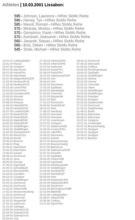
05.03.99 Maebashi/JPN (54, 182)
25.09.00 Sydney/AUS (15, 212)
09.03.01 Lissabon (13, 176)
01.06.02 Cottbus (87, 66)
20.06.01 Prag (10, 144)
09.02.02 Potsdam (87, 96)
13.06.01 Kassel (12, 153)
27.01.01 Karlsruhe (13, 203)
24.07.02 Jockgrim (51, 123)
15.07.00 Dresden (50, 153)
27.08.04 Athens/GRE (52, 60)
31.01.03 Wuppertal (51, 96)
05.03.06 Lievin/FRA (14, 87)
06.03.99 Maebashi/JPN (54, 179)
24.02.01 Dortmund (13, 185)
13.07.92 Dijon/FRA (51, 203)
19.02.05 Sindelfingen (15, 129)
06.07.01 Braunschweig (91, 126)
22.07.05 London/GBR (15, 111)
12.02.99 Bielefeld (50, 191)
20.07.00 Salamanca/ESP (55, 150)
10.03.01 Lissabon (13, 173)
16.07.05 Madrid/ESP (15, 114)
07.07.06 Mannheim (14, 75)
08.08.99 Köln (48, 176)
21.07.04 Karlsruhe (51, 66)
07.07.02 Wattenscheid (53, 126)
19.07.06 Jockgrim (13, 66)
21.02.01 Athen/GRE (14, 188)
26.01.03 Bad (48, 99)
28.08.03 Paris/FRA (51, 69)
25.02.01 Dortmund (13, 182)
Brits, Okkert (33, 45)
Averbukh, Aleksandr (39, 37)
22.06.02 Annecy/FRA (53, 129)
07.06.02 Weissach (88, 63)
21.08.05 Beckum (12, 99)
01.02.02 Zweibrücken (90, 102)
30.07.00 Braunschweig (54, 141)
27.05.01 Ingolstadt (13, 164)
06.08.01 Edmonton (88, 117)
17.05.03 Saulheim (51, 87)
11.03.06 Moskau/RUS (15, 84)
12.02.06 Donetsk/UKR (16, 93)
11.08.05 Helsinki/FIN (15, 108)
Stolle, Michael (35, 49)
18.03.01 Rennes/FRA (15, 170)
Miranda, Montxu (36, 28)
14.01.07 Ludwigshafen (16, 60)
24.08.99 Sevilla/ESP (52, 170)
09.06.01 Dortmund (13, 156)
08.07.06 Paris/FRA (14, 72)
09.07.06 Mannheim (14, 69)
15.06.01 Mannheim (14, 150)
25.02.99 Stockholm (51, 185)
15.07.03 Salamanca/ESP (55, 75)
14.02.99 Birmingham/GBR (56, 188)
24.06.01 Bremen (87, 138)
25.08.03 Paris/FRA (51, 72)
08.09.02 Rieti (48, 108)
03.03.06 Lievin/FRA (14, 90)
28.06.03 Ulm (48, 81)
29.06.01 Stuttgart (87, 135)
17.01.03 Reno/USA (51, 102)
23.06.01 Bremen (12, 141)
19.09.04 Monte (11, 138)
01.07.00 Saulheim (51, 156)
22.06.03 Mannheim (51, 84)
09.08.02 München (51, 117)
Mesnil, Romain (35, 24)
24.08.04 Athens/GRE (52, 63)
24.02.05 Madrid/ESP (15, 123)
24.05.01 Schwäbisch (15, 167)
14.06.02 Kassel (49, 138)
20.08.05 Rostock (12, 102)
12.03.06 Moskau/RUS (15, 81)
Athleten (10, 4)
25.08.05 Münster (12, 96)
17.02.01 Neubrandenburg (18, 191)
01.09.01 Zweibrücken (90, 108)
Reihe (84, 16)
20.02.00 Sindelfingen (52, 167)
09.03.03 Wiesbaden (52, 90)
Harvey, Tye (32, 20)
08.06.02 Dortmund (88, 60)
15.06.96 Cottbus (50, 200)
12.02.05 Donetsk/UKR (16, 132)
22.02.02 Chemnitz (88, 84)
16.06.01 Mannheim (14, 147)
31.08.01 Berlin (86, 111)
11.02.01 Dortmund (13, 194)
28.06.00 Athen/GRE (52, 158)
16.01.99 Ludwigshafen (53, 194)
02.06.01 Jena (10, 158)
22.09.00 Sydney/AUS (15, 215)
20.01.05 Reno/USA (14, 135)
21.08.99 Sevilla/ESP (52, 173)
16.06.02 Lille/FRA (51, 132)
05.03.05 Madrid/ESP (15, 120)
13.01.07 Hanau (11, 63)
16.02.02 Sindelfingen (90, 93)
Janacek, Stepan (36, 41)
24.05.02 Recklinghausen (92, 69)
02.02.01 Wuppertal (14, 200)
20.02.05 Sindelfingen (15, 126)
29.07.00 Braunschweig (54, 144)
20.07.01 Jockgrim (88, 120)
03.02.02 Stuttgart (87, 99)
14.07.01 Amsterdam (89, 123)
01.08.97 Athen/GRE (52, 197)
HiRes (62, 16)
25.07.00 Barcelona (51, 147)
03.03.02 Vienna (86, 78)
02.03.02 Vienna (86, 81)
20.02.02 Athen (86, 87)
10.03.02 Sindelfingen (90, 75)
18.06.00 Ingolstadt (51, 161)
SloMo (73, 16)
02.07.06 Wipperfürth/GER (18, 78)
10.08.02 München (51, 114)
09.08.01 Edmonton (88, 114)
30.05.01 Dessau (12, 161)
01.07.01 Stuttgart (87, 129)
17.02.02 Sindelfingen (90, 90)
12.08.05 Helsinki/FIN (15, 105)
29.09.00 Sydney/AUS (15, 209)
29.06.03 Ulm (48, 78)
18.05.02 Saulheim (88, 72)
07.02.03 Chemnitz (51, 93)
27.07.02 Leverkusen (52, 120)
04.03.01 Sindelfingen (15, 179)
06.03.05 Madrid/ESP (15, 117)
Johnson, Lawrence (38, 16)
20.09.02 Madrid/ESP (52, 105)
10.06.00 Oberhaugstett (54, 164)
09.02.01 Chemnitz (13, 197)
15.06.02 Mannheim (51, 135)
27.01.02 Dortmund (88, 105)
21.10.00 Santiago (13, 206)
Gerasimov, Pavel (37, 33)
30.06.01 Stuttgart (87, 132)
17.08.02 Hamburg (51, 111)
